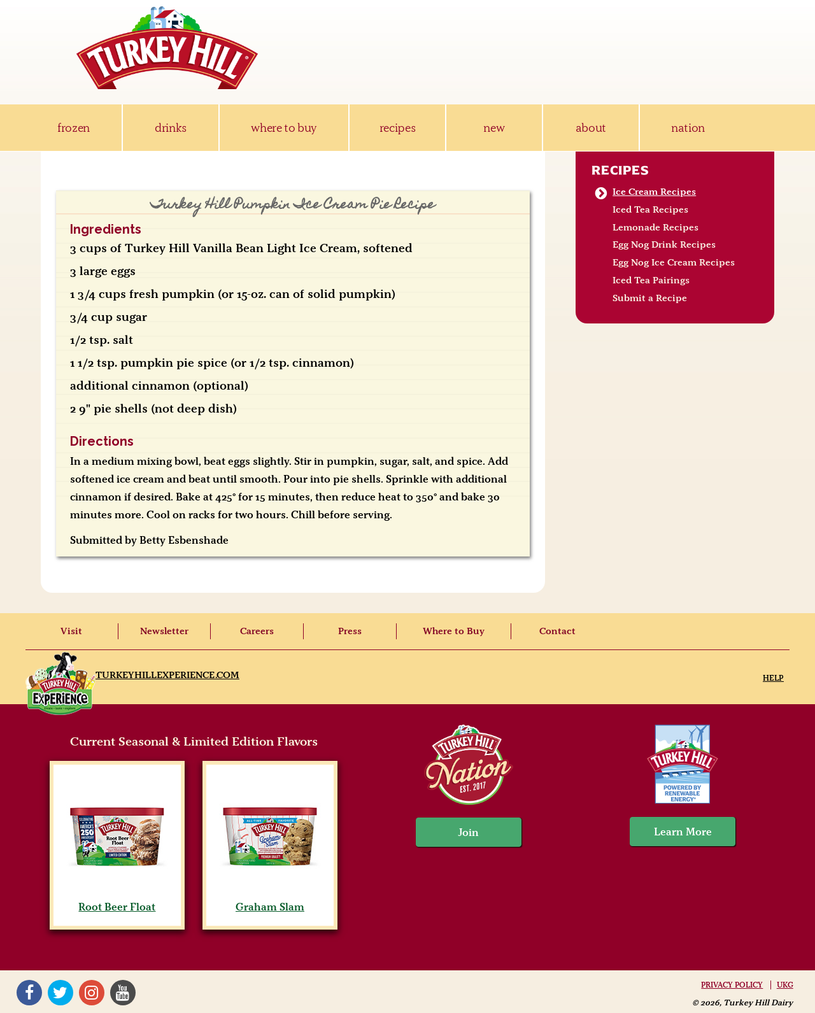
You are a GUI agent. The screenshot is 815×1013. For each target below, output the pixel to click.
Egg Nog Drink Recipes (664, 244)
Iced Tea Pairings (651, 280)
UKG (785, 985)
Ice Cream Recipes (654, 191)
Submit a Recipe (650, 298)
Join (468, 832)
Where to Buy (454, 631)
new (493, 127)
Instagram (91, 992)
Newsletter (164, 631)
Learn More (683, 831)
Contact (557, 631)
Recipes (620, 170)
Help (773, 678)
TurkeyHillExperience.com (167, 675)
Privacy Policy (732, 985)
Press (350, 631)
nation (688, 127)
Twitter (60, 992)
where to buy (283, 127)
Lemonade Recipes (655, 227)
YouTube (123, 992)
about (591, 127)
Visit (71, 631)
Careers (257, 631)
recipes (397, 127)
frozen (73, 127)
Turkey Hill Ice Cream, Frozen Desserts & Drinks (167, 47)
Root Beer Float (117, 900)
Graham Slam (269, 900)
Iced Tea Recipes (650, 209)
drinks (171, 127)
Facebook (29, 992)
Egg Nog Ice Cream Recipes (674, 262)
